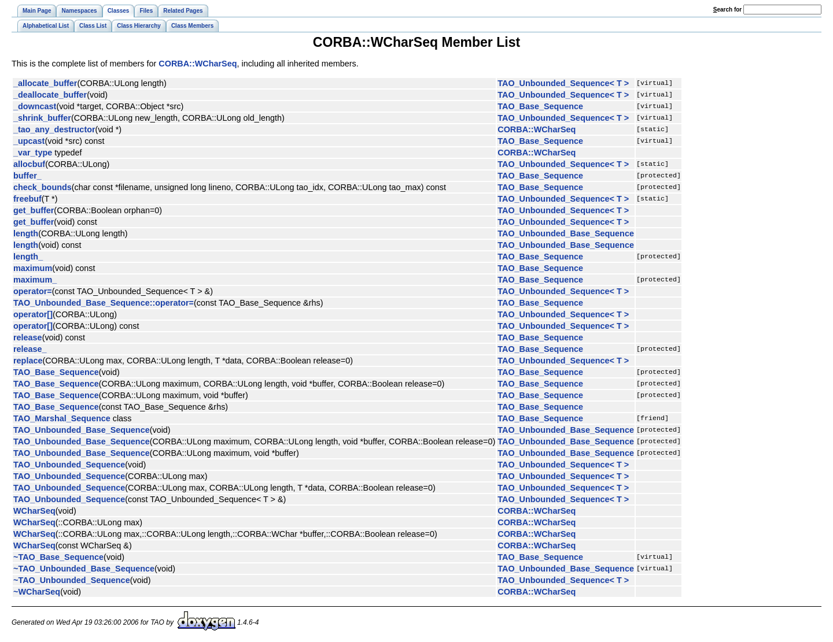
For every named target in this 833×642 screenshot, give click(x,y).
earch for (727, 9)
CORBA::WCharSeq (198, 63)
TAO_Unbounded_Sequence (69, 464)
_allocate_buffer (45, 83)
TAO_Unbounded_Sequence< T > (563, 83)
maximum (32, 268)
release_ (30, 349)
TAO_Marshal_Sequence (61, 418)
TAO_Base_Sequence (540, 106)
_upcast (29, 141)
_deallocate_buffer (50, 94)
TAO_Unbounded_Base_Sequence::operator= (103, 302)
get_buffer (33, 210)
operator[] (33, 314)
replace (27, 360)
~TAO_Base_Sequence (58, 557)
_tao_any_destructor (54, 129)
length (25, 233)
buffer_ (27, 175)
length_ (28, 256)
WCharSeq (34, 510)
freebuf (27, 198)
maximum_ (35, 279)
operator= (32, 291)
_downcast (34, 106)
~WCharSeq (36, 591)
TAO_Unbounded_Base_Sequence (565, 233)
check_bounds (42, 187)
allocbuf (29, 164)
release (27, 337)
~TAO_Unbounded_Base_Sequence (83, 568)
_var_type (32, 152)
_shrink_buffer (42, 118)
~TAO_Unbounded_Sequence (71, 580)
